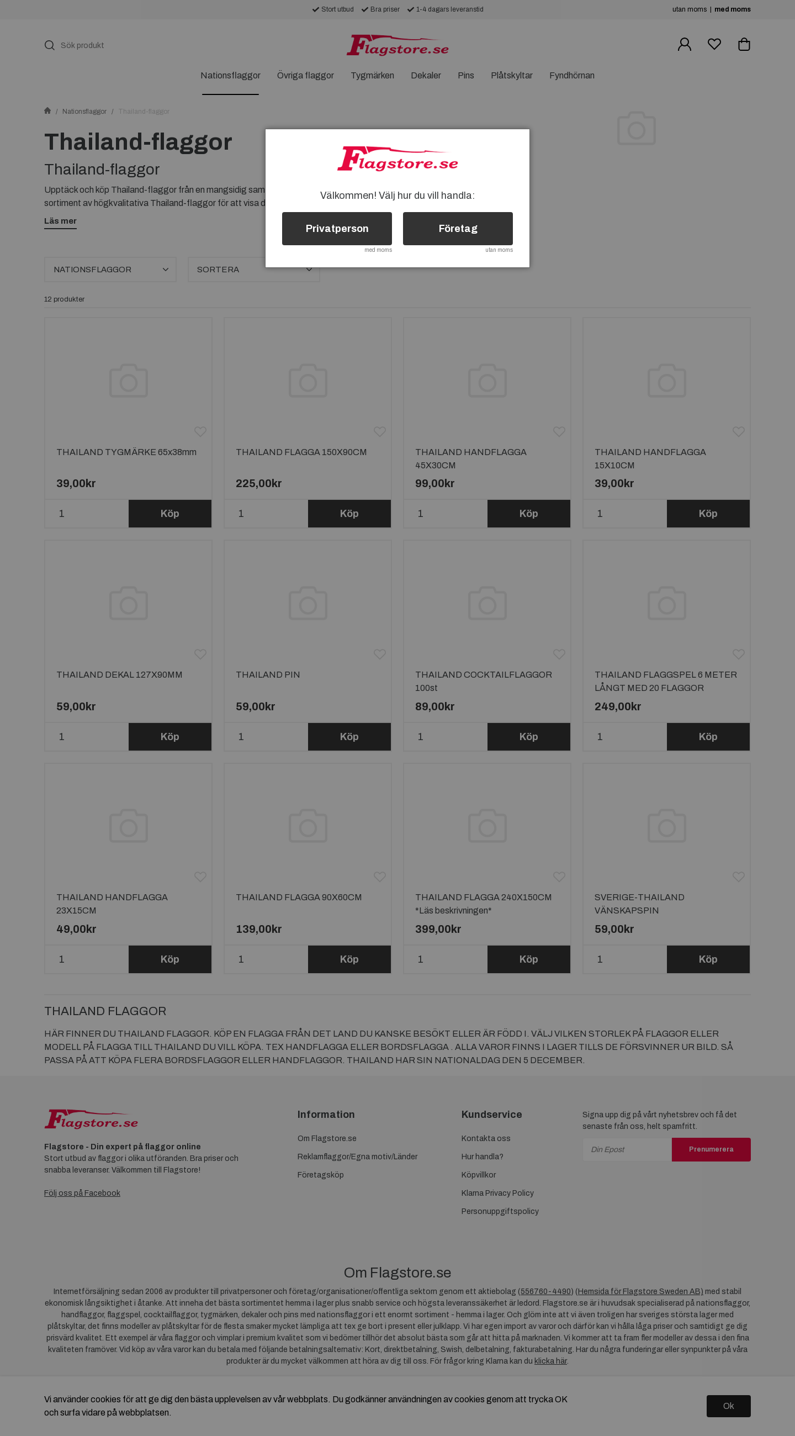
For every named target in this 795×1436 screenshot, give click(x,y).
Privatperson (337, 228)
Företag (458, 228)
